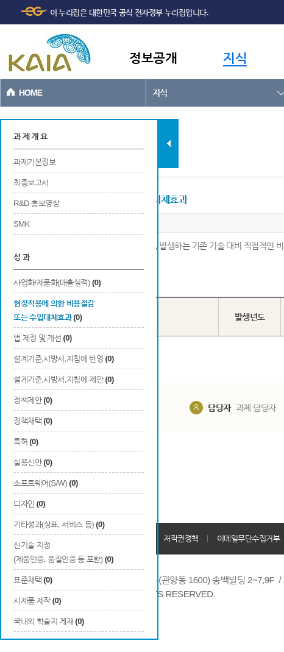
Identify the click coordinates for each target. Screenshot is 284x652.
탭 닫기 (168, 143)
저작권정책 (181, 538)
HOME (30, 92)
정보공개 (153, 58)
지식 (235, 58)
